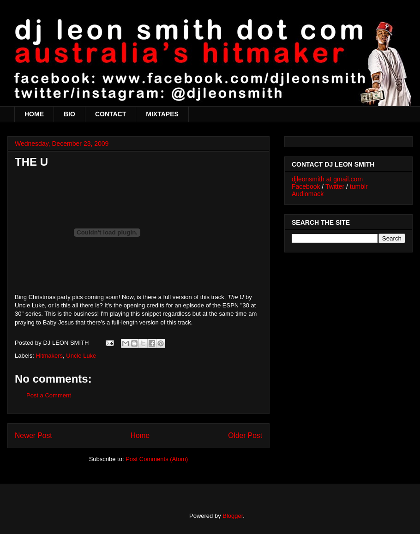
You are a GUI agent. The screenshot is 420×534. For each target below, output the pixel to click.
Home (140, 435)
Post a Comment (48, 395)
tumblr (359, 186)
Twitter (334, 186)
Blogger (232, 515)
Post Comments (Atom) (157, 459)
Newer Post (33, 435)
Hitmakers (49, 355)
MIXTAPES (162, 114)
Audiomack (308, 194)
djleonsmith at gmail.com (327, 179)
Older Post (245, 435)
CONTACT (110, 114)
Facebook (306, 186)
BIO (69, 114)
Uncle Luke (81, 355)
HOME (34, 114)
